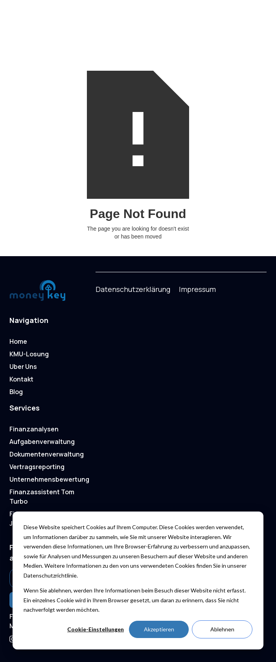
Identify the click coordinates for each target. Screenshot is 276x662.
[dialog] (138, 580)
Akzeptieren (159, 629)
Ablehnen (222, 629)
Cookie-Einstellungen (95, 629)
